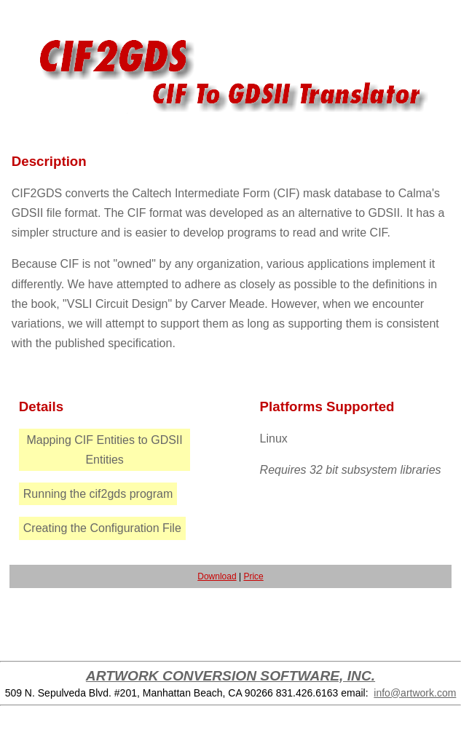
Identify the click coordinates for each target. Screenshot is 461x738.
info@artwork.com (415, 693)
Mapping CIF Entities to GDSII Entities (104, 450)
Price (253, 576)
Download (216, 576)
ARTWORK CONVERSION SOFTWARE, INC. (230, 675)
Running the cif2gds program (98, 494)
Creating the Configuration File (102, 528)
